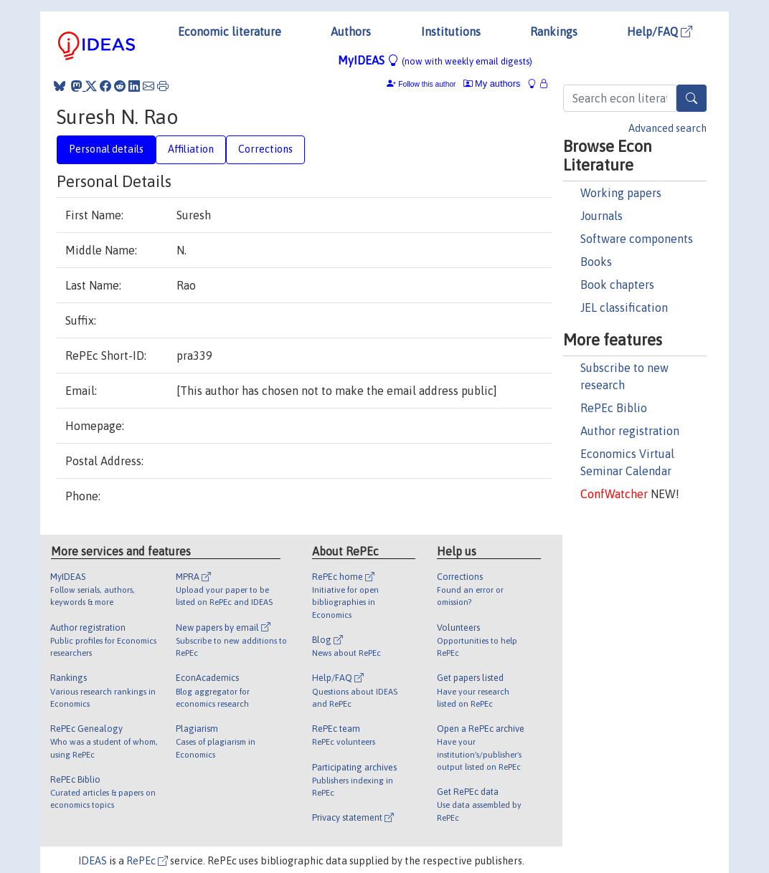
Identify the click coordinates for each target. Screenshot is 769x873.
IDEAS (92, 861)
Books (596, 261)
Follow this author (427, 84)
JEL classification (624, 307)
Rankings (553, 31)
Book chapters (617, 284)
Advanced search (667, 128)
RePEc (147, 861)
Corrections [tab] (265, 149)
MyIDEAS (435, 60)
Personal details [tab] (106, 149)
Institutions (451, 31)
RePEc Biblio (613, 407)
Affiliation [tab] (191, 149)
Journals (601, 215)
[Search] (691, 98)
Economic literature (229, 31)
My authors (492, 83)
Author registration (629, 430)
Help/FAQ (659, 31)
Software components (636, 238)
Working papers (620, 192)
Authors (351, 31)
